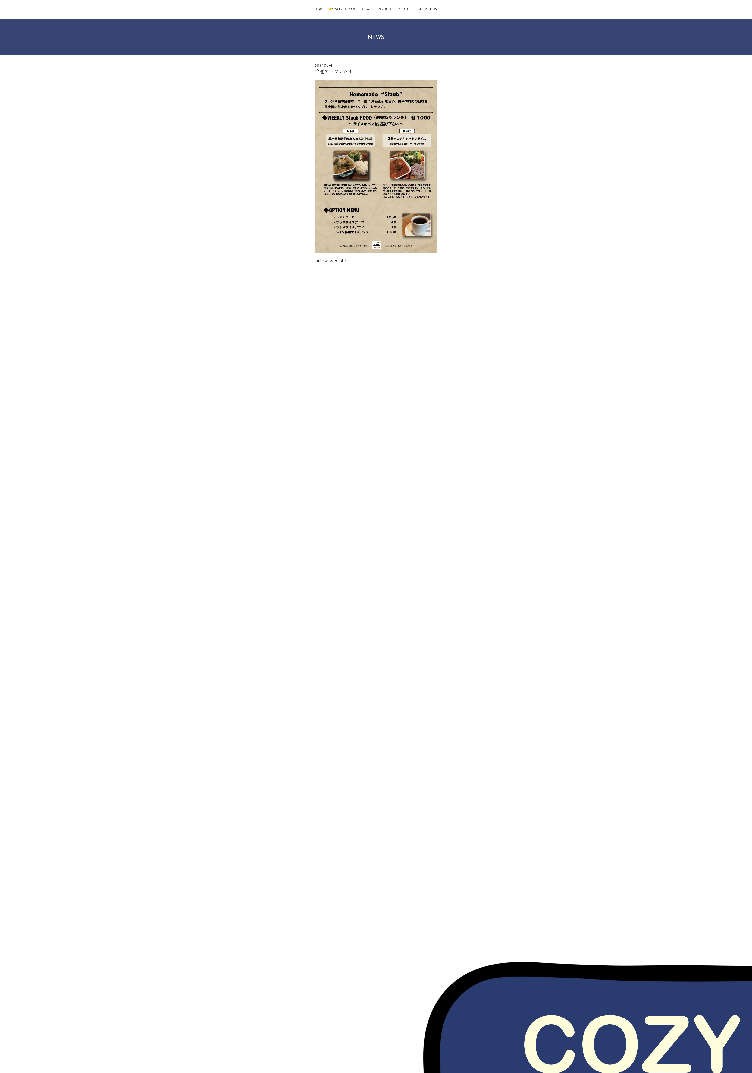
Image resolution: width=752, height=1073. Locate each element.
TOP (318, 9)
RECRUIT (385, 9)
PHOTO (403, 9)
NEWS (366, 9)
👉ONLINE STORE (342, 9)
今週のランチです (333, 71)
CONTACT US (426, 9)
